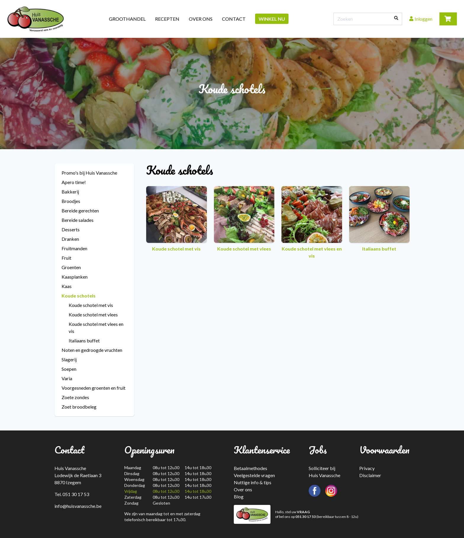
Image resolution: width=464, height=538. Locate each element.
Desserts (71, 229)
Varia (67, 378)
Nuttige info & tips (252, 482)
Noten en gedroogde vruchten (92, 350)
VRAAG (303, 512)
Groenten (71, 267)
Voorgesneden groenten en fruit (93, 388)
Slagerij (69, 359)
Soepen (69, 369)
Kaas (67, 286)
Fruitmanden (74, 248)
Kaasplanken (75, 276)
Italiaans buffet (84, 340)
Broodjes (71, 201)
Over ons (200, 19)
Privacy (367, 468)
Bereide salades (78, 220)
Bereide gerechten (80, 210)
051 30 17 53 (305, 516)
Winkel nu (272, 19)
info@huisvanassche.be (78, 506)
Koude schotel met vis (91, 305)
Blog (239, 496)
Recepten (167, 19)
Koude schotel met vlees (93, 314)
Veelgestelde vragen (254, 475)
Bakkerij (70, 191)
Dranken (70, 239)
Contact (234, 19)
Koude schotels (79, 295)
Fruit (66, 258)
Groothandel (127, 19)
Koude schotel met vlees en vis (96, 327)
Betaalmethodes (250, 468)
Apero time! (74, 182)
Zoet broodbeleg (79, 406)
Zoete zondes (75, 397)
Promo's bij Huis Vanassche (89, 172)
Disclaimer (370, 475)
